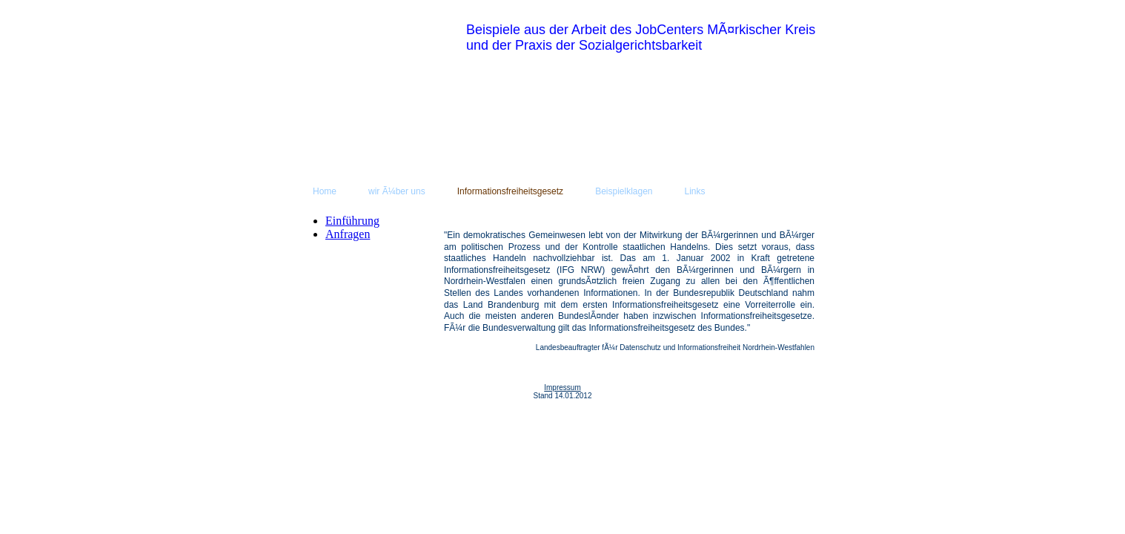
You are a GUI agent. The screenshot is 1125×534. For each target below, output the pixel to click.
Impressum (562, 387)
